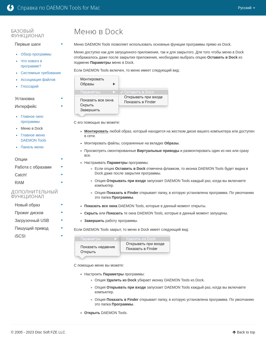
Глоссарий (29, 86)
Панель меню (32, 147)
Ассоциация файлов (38, 80)
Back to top (246, 332)
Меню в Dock (32, 128)
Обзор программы (36, 54)
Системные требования (41, 73)
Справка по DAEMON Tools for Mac (58, 7)
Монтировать (96, 131)
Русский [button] (246, 8)
